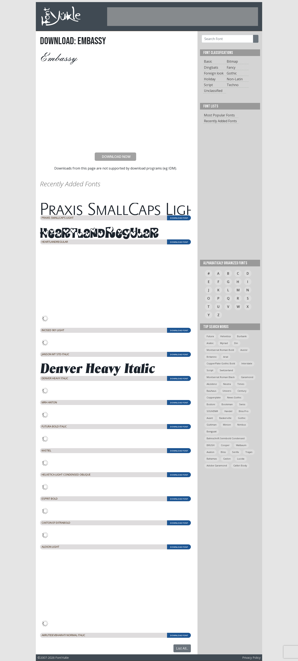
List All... (182, 648)
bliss (223, 452)
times (240, 383)
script (210, 370)
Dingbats (211, 67)
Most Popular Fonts (219, 115)
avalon (210, 452)
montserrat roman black (221, 377)
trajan (248, 452)
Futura (210, 336)
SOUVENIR (212, 411)
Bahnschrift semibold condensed (226, 438)
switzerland (226, 370)
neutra (227, 383)
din (236, 343)
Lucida (240, 458)
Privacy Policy (251, 658)
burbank (242, 336)
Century (241, 390)
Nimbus (241, 424)
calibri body (240, 465)
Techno (233, 85)
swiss (242, 404)
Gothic (232, 73)
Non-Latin (235, 79)
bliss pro (243, 411)
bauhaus (211, 390)
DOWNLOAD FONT (179, 218)
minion (227, 424)
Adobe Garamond (217, 465)
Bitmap (232, 61)
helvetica (225, 336)
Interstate (246, 363)
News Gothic (234, 397)
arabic (210, 343)
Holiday (210, 79)
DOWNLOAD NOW (115, 156)
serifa (235, 452)
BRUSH (210, 445)
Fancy (231, 67)
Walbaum (241, 445)
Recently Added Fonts (220, 121)
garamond (247, 377)
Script (208, 85)
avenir (244, 349)
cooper (225, 445)
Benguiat (212, 431)
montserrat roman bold (220, 349)
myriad (224, 343)
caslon (227, 458)
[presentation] (115, 141)
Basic (208, 61)
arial (225, 356)
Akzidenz (212, 383)
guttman (212, 424)
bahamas (212, 458)
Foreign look (214, 73)
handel (228, 411)
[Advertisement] (182, 16)
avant (210, 418)
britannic (212, 356)
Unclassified (213, 90)
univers (227, 390)
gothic (242, 418)
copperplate (214, 397)
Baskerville (225, 418)
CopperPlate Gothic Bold (221, 363)
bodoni (211, 404)
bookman (227, 404)
